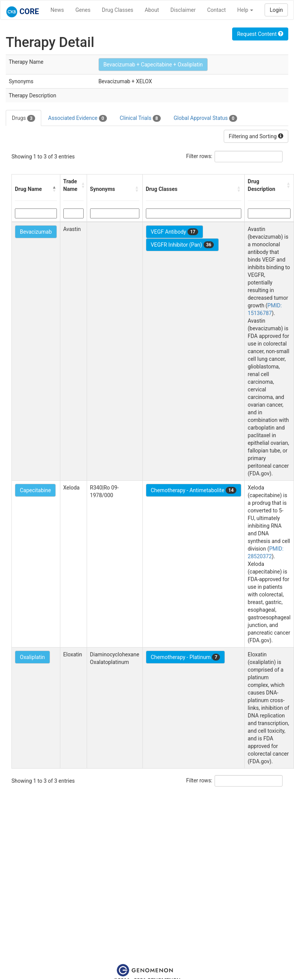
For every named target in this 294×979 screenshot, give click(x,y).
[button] (54, 189)
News (57, 10)
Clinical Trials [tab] (140, 118)
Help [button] (245, 10)
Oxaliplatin (32, 657)
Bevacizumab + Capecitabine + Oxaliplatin (153, 64)
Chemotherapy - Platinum (185, 657)
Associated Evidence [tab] (77, 118)
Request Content (260, 34)
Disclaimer (182, 10)
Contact (216, 10)
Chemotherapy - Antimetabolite (193, 490)
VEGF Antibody (174, 231)
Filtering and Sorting (256, 136)
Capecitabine (35, 490)
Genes (83, 10)
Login (276, 10)
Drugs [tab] (23, 118)
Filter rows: (199, 156)
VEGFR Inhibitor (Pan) (182, 244)
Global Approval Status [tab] (205, 118)
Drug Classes (117, 10)
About (152, 10)
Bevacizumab (36, 232)
